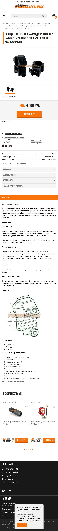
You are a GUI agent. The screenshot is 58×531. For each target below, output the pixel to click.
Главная (5, 24)
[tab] (14, 163)
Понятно (21, 525)
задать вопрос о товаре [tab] (29, 186)
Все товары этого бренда (36, 143)
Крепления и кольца (25, 24)
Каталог (13, 24)
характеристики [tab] (29, 175)
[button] (25, 449)
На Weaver (46, 24)
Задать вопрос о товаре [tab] (14, 137)
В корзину (29, 114)
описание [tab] (29, 169)
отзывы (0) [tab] (29, 180)
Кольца (37, 24)
